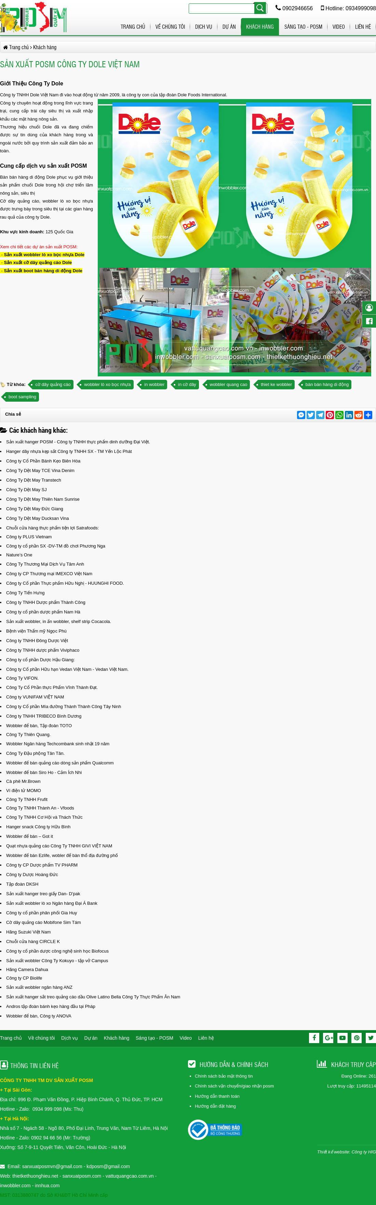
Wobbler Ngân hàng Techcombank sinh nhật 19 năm (57, 743)
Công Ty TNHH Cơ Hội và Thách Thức (44, 817)
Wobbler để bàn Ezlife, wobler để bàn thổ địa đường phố (62, 855)
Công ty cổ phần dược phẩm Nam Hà (43, 611)
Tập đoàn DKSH (22, 884)
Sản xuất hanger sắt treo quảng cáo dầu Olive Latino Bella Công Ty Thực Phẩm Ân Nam (93, 996)
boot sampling (22, 396)
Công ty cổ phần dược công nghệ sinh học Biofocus (57, 951)
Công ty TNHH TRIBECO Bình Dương (43, 716)
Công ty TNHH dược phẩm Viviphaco (42, 650)
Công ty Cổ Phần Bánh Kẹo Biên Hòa (43, 460)
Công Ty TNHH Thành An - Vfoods (40, 808)
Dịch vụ (203, 26)
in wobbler (154, 384)
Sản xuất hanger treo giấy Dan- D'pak (43, 893)
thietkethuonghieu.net (35, 1176)
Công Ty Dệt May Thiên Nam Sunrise (43, 499)
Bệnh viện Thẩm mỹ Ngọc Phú (36, 631)
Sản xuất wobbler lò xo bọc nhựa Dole (44, 254)
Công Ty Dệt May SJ (26, 489)
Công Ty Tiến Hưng (25, 592)
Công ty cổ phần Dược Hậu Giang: (40, 659)
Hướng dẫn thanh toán (217, 1096)
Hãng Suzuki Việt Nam (28, 931)
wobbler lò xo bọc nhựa (107, 384)
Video (339, 26)
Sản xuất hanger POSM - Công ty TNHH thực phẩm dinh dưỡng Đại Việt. (78, 441)
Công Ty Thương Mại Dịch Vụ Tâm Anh (45, 564)
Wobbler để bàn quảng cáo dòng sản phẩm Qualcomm (60, 762)
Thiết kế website (333, 1151)
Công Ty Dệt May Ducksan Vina (37, 518)
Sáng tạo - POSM (303, 26)
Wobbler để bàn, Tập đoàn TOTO (39, 725)
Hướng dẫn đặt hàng (215, 1106)
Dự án (229, 26)
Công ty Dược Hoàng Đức (32, 874)
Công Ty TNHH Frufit (27, 799)
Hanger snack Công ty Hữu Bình (38, 826)
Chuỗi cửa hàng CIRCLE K (33, 941)
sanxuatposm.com (82, 1176)
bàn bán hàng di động (327, 384)
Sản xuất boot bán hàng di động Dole (43, 270)
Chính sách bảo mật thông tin (224, 1076)
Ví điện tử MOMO (23, 790)
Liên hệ (363, 26)
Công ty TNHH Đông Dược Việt (37, 640)
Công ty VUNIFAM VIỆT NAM (35, 697)
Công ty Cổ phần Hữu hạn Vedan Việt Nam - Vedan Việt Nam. (67, 669)
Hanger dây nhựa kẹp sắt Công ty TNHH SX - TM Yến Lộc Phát (69, 451)
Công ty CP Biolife (24, 978)
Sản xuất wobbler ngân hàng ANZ (39, 987)
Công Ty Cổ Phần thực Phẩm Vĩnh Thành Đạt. (52, 687)
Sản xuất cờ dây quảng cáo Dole (38, 262)
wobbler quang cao (228, 384)
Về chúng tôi (170, 26)
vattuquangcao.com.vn (130, 1176)
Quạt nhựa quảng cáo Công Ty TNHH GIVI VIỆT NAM (59, 845)
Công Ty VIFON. (22, 678)
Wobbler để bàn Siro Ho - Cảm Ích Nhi (44, 772)
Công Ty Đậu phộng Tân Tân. (35, 753)
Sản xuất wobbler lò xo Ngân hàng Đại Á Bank (51, 903)
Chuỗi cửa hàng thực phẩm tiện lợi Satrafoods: (52, 527)
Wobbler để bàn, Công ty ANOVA (38, 1016)
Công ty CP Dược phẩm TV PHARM (42, 865)
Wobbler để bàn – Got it (29, 836)
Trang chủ (133, 26)
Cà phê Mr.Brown (23, 781)
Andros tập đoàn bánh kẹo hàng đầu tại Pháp (50, 1006)
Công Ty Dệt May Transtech (33, 480)
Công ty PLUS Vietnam (29, 536)
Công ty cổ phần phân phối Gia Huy (41, 912)
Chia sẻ (13, 414)
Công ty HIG (363, 1151)
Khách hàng (260, 26)
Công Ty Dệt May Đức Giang (34, 508)
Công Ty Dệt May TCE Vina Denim (40, 470)
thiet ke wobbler (276, 384)
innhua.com (47, 1185)
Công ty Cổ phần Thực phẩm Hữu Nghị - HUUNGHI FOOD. (65, 583)
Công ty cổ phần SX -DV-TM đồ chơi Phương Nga (55, 546)
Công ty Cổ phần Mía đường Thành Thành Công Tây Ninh (63, 706)
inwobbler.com (16, 1185)
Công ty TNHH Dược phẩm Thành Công (45, 602)
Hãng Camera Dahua (27, 969)
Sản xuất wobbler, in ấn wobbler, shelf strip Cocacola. (58, 621)
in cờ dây (187, 384)
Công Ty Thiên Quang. (28, 734)
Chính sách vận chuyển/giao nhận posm (234, 1086)
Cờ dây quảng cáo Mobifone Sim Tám (43, 922)
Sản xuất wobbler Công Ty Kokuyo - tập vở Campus (57, 960)
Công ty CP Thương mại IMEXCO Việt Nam (49, 573)
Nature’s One (19, 554)
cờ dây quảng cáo (52, 384)
